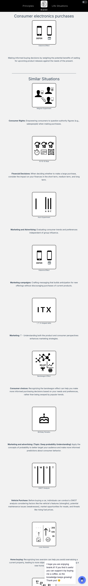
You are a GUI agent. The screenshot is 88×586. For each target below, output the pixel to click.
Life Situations (60, 5)
